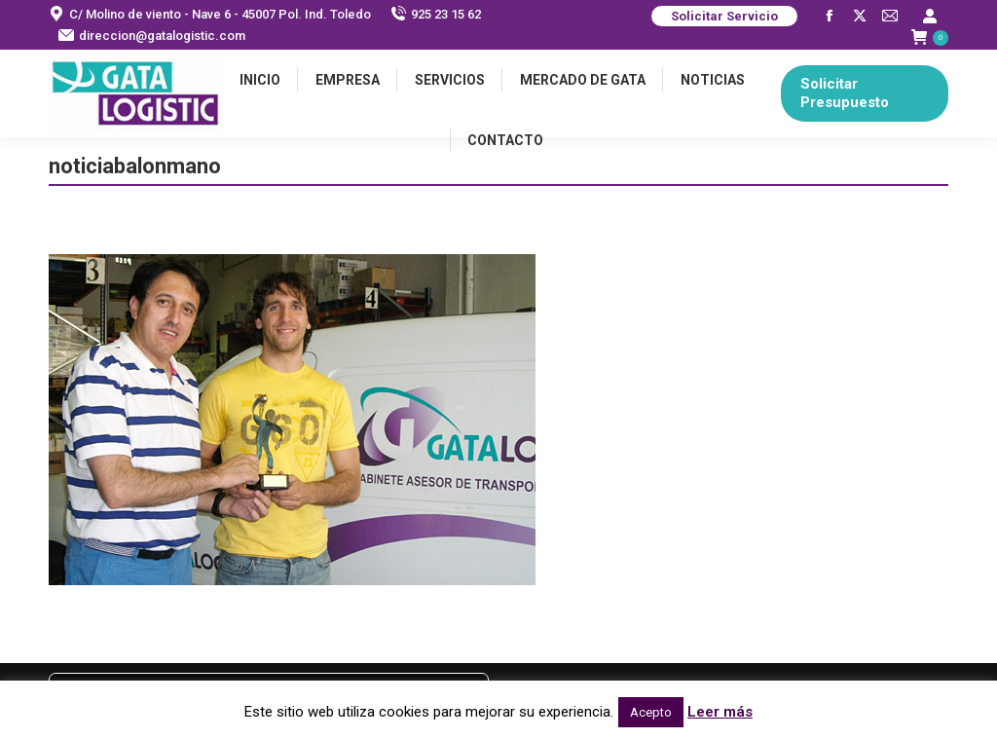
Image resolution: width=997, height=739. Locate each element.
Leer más (720, 712)
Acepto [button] (651, 712)
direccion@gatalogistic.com (151, 35)
